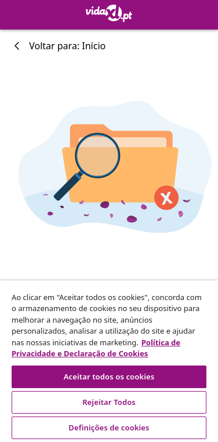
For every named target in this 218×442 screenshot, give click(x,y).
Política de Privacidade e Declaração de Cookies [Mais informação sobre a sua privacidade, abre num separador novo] (96, 348)
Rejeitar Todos (109, 402)
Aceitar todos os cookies (109, 376)
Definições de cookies (108, 427)
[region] (109, 361)
